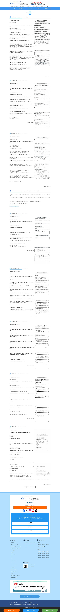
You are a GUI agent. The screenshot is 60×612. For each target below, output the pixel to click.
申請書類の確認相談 (14, 577)
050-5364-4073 (30, 502)
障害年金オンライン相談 (14, 544)
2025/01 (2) (47, 557)
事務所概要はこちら (30, 507)
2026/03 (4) (47, 544)
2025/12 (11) (39, 551)
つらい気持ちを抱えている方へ (14, 206)
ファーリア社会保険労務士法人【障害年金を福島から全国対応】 (23, 604)
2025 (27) (39, 549)
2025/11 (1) (43, 551)
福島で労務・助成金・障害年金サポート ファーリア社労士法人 (17, 3)
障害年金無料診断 (31, 610)
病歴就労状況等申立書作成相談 (15, 575)
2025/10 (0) (47, 551)
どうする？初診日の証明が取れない (16, 548)
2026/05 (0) (39, 544)
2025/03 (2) (39, 557)
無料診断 (38, 8)
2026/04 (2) (43, 544)
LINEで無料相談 (50, 610)
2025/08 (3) (43, 553)
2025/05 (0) (43, 555)
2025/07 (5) (47, 553)
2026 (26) (39, 542)
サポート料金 (30, 8)
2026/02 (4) (39, 546)
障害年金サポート (22, 8)
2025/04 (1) (47, 555)
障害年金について (13, 542)
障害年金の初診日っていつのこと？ (16, 546)
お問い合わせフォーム (30, 596)
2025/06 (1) (39, 555)
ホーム (14, 8)
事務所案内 (46, 8)
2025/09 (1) (39, 553)
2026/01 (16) (43, 546)
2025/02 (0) (43, 557)
